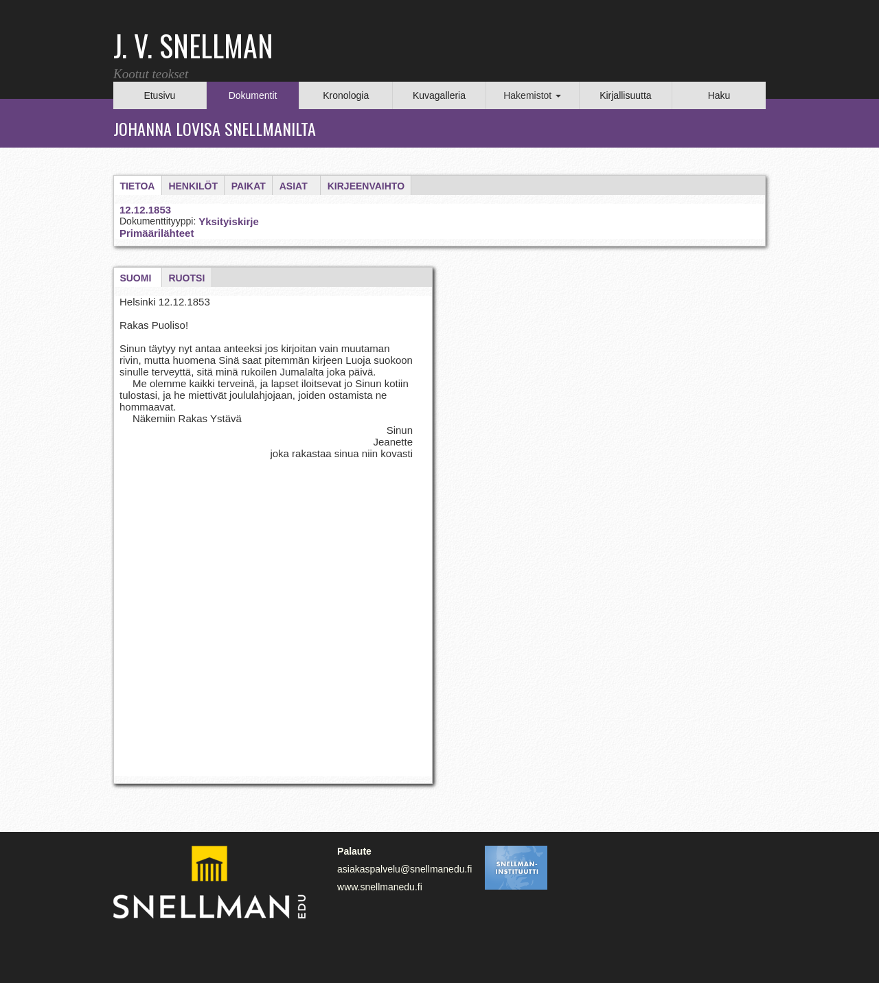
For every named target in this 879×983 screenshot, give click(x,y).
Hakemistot (532, 95)
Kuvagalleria (439, 95)
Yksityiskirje (228, 221)
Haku (719, 95)
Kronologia (346, 95)
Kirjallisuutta (625, 95)
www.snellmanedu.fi (379, 886)
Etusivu (159, 95)
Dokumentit (253, 95)
